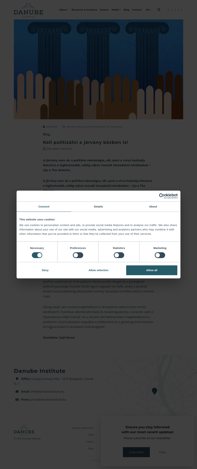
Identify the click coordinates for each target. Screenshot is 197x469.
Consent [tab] (44, 206)
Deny (45, 270)
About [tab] (153, 206)
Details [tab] (98, 206)
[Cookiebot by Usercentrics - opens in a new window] (162, 196)
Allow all (151, 270)
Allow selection (98, 270)
